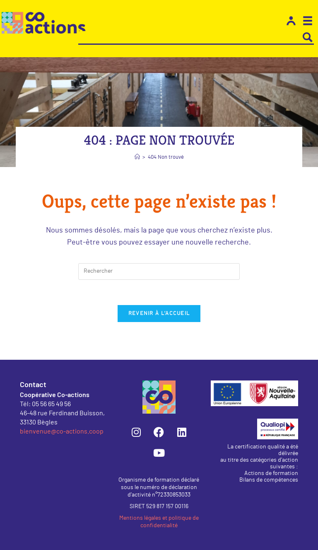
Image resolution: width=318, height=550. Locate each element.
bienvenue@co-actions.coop (62, 431)
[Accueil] (137, 157)
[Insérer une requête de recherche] (159, 271)
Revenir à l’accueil (159, 313)
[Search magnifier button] (307, 37)
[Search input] (190, 37)
